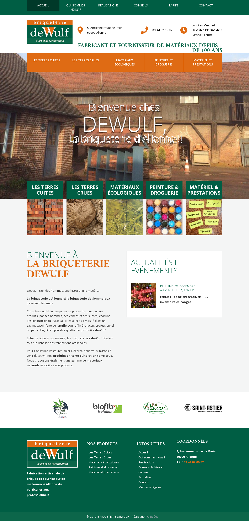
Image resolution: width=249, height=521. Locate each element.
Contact (206, 5)
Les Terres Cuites (46, 60)
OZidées (152, 517)
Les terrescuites (45, 190)
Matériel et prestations (203, 62)
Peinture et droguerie (163, 62)
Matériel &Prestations (204, 190)
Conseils (141, 5)
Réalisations (108, 5)
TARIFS (173, 5)
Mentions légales (149, 487)
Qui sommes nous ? (75, 7)
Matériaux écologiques (125, 62)
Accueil (43, 5)
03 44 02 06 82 (162, 30)
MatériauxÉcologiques (124, 190)
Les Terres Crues (85, 60)
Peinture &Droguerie (164, 190)
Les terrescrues (84, 190)
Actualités (145, 477)
